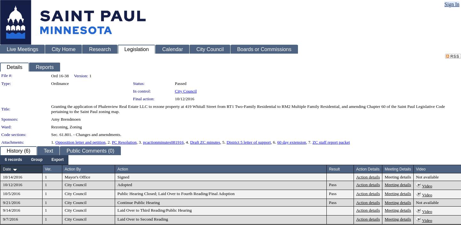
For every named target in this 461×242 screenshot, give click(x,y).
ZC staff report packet (331, 142)
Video (427, 186)
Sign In (451, 4)
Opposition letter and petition (80, 142)
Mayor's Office (77, 177)
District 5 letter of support (249, 142)
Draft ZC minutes (205, 142)
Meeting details (398, 177)
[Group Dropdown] (36, 160)
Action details (368, 177)
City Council (186, 91)
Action (122, 169)
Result (334, 169)
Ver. (48, 169)
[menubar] (34, 160)
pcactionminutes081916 (163, 142)
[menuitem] (13, 159)
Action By (73, 169)
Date (7, 169)
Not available (427, 177)
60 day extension (291, 142)
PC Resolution (124, 142)
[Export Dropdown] (57, 160)
